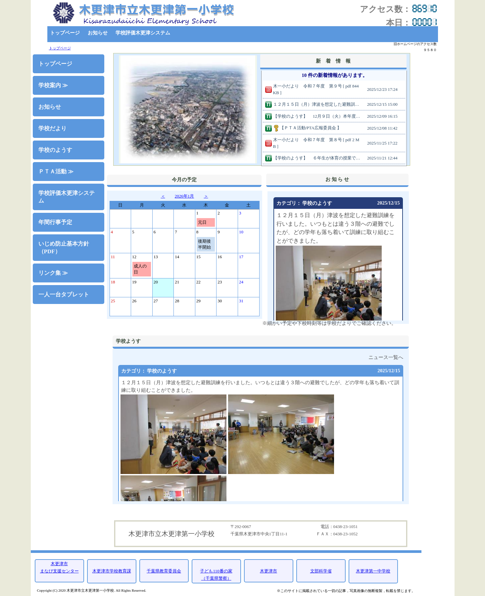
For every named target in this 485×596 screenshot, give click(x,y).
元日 (202, 222)
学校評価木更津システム (143, 32)
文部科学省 (321, 570)
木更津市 (59, 563)
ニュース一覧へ (385, 357)
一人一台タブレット (63, 294)
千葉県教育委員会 (164, 570)
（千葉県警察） (216, 578)
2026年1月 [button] (184, 196)
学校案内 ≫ (53, 85)
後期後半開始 (204, 244)
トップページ (65, 32)
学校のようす (55, 150)
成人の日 (140, 269)
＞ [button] (206, 196)
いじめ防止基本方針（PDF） (63, 248)
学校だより (52, 128)
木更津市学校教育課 (111, 570)
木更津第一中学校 (373, 570)
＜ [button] (163, 196)
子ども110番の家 (216, 570)
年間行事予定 (55, 222)
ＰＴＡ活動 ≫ (55, 171)
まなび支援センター (59, 570)
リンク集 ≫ (53, 273)
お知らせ (98, 32)
